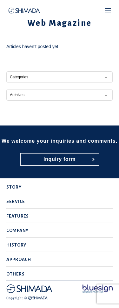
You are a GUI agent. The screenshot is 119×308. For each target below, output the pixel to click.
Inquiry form (59, 159)
